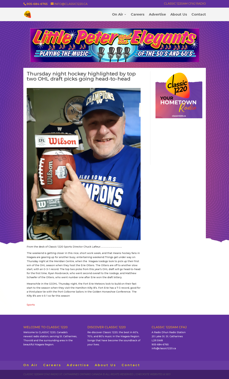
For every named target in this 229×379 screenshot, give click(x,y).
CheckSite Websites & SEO (153, 374)
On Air (117, 14)
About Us (178, 14)
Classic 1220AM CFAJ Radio (185, 3)
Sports (31, 304)
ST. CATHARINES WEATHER (178, 141)
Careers (137, 14)
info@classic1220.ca (164, 348)
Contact (198, 14)
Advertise (157, 14)
